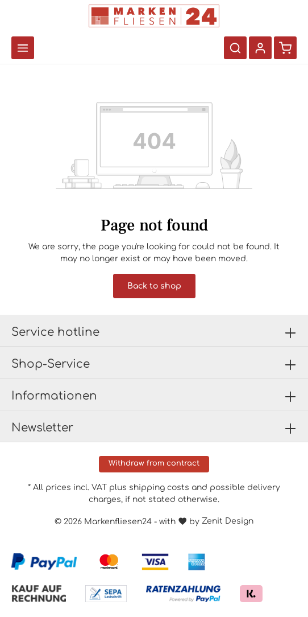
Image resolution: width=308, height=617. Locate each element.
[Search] (235, 47)
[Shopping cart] (285, 47)
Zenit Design (227, 521)
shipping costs (159, 487)
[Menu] (22, 47)
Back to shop (154, 286)
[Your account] (260, 47)
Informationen (54, 395)
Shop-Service (50, 364)
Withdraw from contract (154, 463)
